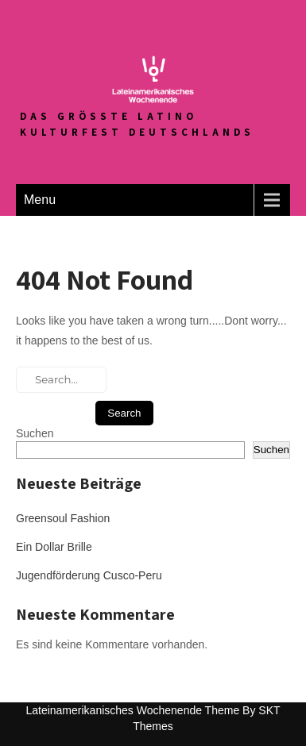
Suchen (34, 433)
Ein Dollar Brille (54, 546)
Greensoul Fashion (63, 518)
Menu (40, 199)
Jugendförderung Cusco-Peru (89, 575)
